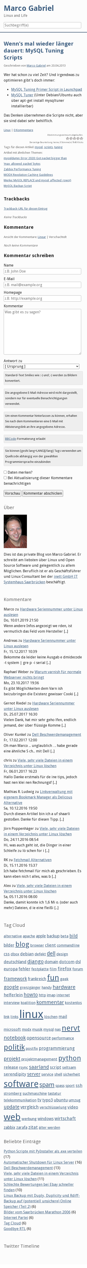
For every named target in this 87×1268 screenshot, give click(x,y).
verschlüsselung (53, 1107)
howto (31, 995)
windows (46, 1118)
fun (53, 977)
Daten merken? (20, 472)
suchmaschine (35, 1093)
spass (59, 1085)
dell (51, 953)
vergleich (29, 1107)
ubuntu (61, 1100)
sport (70, 1085)
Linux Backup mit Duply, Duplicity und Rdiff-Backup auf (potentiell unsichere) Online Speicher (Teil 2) (42, 1201)
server (33, 1074)
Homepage (13, 292)
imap (51, 995)
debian (27, 953)
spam (47, 1084)
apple (41, 936)
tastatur (54, 1093)
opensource (39, 1038)
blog (22, 944)
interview (12, 1002)
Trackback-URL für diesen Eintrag (26, 208)
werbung (29, 1118)
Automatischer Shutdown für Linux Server (39, 1162)
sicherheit (71, 1074)
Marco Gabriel (36, 65)
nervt (71, 1028)
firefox (64, 969)
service (47, 1074)
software (21, 1084)
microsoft (12, 1029)
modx (26, 1029)
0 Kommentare (23, 130)
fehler (24, 968)
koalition (28, 1003)
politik (14, 1047)
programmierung (57, 1048)
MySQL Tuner (22, 95)
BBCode (10, 438)
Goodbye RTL (15, 1229)
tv (39, 1100)
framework (15, 978)
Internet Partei (16, 1217)
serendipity (15, 1074)
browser (37, 945)
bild (73, 936)
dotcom (66, 961)
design (62, 954)
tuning (58, 147)
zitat (33, 1127)
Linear (42, 237)
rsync (23, 1067)
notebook (15, 1038)
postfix (32, 1048)
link (7, 1016)
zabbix (9, 1127)
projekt (12, 1059)
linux (31, 1014)
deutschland (15, 962)
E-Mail (9, 279)
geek (64, 979)
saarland (39, 1067)
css (7, 953)
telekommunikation (20, 1100)
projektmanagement (39, 1059)
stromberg (13, 1093)
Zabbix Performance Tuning (22, 169)
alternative (13, 936)
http (42, 995)
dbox (15, 954)
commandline (68, 945)
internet (63, 995)
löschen (51, 1016)
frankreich (37, 979)
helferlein (13, 994)
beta (64, 936)
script (55, 1067)
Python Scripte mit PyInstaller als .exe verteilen (43, 1151)
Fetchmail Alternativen (33, 860)
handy (47, 987)
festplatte (40, 969)
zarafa (21, 1127)
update (11, 1107)
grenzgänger (30, 987)
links (14, 1017)
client (50, 945)
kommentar (50, 1002)
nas (58, 1029)
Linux (7, 130)
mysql (39, 147)
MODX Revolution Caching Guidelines (28, 174)
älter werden (49, 1127)
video (73, 1107)
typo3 (47, 1100)
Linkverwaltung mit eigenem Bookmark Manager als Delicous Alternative (38, 797)
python (69, 1058)
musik (37, 1029)
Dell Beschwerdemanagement (56, 734)
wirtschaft (65, 1118)
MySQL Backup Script (18, 186)
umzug (75, 1100)
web (12, 1117)
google (11, 987)
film (53, 969)
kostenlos (73, 1002)
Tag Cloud (12, 1223)
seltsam (69, 1067)
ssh (79, 1085)
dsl (78, 962)
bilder (9, 945)
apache (29, 936)
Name (8, 265)
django (35, 961)
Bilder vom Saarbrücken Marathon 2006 (37, 1212)
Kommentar (13, 306)
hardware (64, 987)
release (11, 1067)
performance (63, 1038)
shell (58, 1074)
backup (53, 936)
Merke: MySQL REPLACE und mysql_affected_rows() (37, 180)
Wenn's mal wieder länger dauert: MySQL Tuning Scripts (39, 51)
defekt (40, 954)
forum (77, 969)
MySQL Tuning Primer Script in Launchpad (46, 89)
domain (51, 962)
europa (11, 968)
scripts (48, 147)
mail (62, 1016)
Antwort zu (13, 361)
